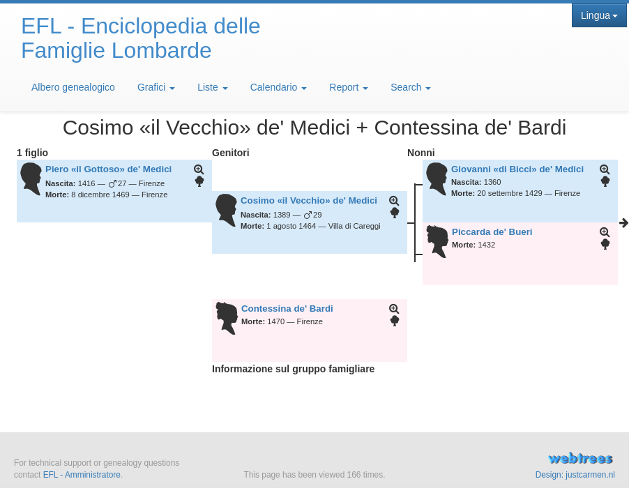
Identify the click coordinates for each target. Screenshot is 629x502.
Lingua (599, 15)
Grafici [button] (156, 87)
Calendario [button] (279, 87)
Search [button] (411, 87)
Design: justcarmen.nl (575, 475)
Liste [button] (212, 87)
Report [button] (348, 87)
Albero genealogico (73, 87)
